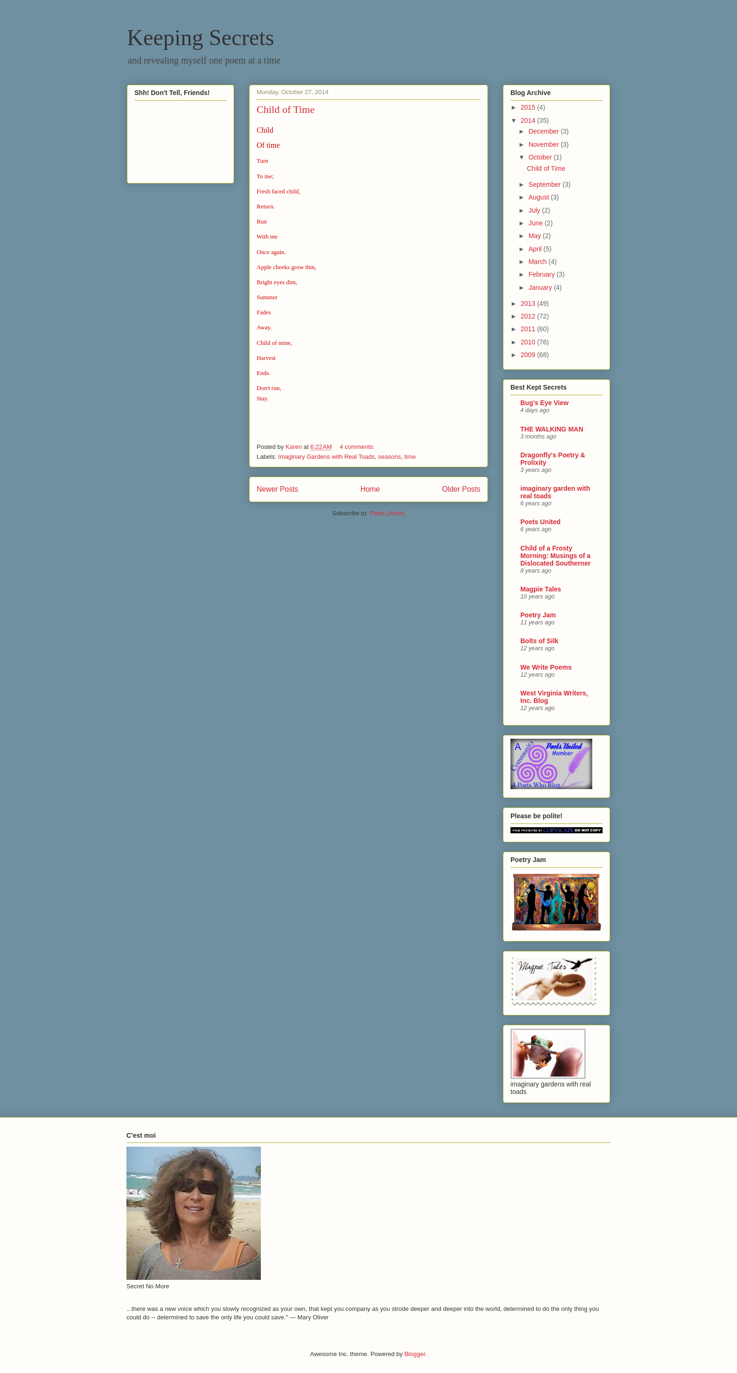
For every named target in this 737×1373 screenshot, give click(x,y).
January (541, 287)
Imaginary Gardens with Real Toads (326, 456)
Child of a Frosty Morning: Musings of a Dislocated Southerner (555, 555)
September (545, 184)
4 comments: (358, 446)
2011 (529, 329)
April (535, 249)
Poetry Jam (538, 615)
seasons (389, 456)
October (541, 157)
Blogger (414, 1353)
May (535, 235)
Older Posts (461, 489)
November (544, 144)
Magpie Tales (540, 589)
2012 (529, 316)
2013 (529, 303)
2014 (529, 120)
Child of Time (285, 109)
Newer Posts (277, 489)
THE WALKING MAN (551, 429)
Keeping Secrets (200, 37)
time (410, 456)
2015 (529, 107)
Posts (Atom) (387, 513)
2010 (529, 342)
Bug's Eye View (544, 403)
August (539, 197)
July (535, 210)
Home (370, 489)
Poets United (540, 522)
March (538, 261)
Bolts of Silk (539, 641)
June (536, 223)
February (542, 274)
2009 (529, 355)
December (544, 131)
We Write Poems (546, 667)
